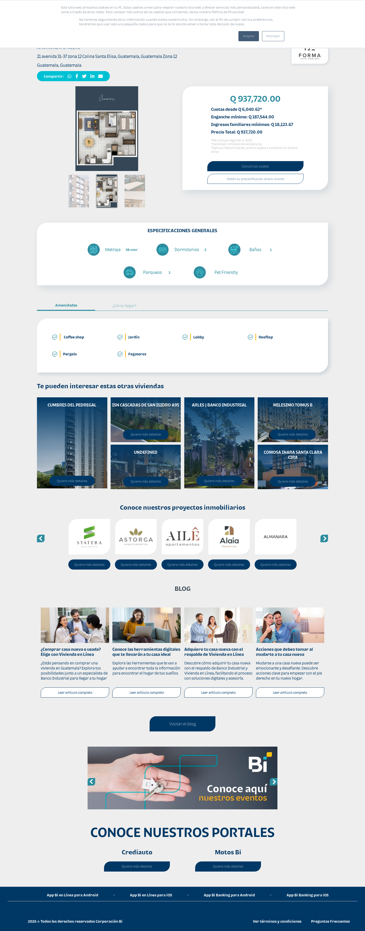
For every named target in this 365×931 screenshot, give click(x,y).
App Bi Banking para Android (229, 895)
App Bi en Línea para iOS (151, 895)
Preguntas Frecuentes (330, 921)
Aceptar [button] (249, 36)
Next (324, 538)
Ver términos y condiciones (277, 921)
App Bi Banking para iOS (308, 895)
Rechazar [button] (273, 36)
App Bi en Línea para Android (72, 895)
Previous (41, 538)
